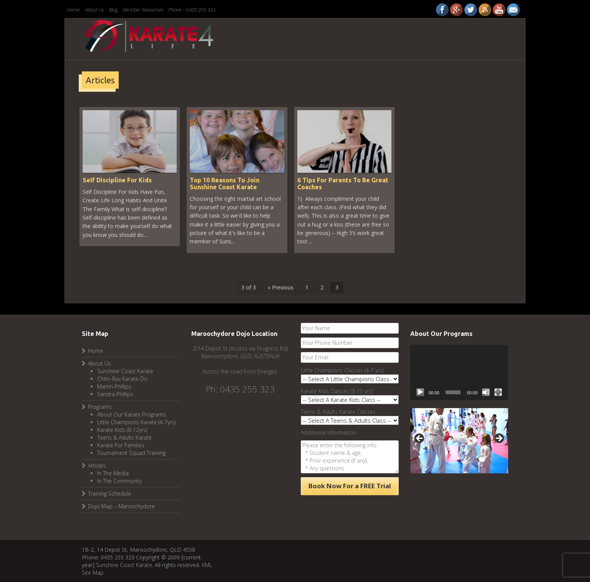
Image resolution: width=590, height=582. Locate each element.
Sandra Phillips (115, 394)
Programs (100, 406)
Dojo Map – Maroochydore (121, 506)
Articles (97, 465)
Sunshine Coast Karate (125, 371)
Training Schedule (109, 493)
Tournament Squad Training (131, 452)
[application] (459, 372)
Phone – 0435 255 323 (192, 10)
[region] (459, 440)
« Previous (280, 287)
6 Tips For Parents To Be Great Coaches (342, 183)
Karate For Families (120, 445)
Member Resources (143, 10)
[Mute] (486, 392)
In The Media (113, 473)
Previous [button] (420, 439)
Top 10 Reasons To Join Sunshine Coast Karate (224, 183)
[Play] (420, 392)
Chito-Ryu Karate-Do (122, 378)
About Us (94, 10)
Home (73, 10)
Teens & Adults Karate (124, 437)
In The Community (119, 480)
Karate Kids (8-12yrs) (122, 429)
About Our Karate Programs (131, 414)
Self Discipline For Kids (117, 180)
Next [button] (498, 439)
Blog (113, 10)
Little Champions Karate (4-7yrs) (136, 422)
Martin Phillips (114, 386)
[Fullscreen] (498, 392)
